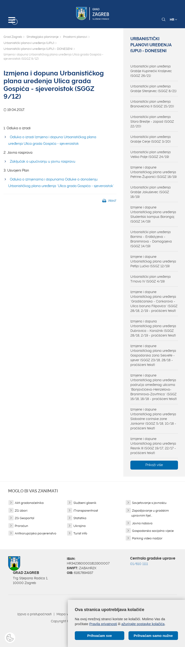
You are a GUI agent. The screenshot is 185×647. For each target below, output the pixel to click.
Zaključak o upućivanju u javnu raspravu (42, 161)
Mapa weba (66, 614)
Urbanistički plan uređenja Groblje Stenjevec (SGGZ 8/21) (153, 88)
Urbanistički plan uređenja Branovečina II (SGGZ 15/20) (152, 104)
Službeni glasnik (84, 503)
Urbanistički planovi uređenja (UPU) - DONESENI (38, 49)
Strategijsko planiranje (42, 37)
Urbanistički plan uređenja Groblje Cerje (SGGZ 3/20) (150, 139)
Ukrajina (79, 526)
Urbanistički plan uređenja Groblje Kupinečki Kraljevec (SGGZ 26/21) (151, 71)
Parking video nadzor (147, 538)
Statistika (79, 518)
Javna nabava (142, 523)
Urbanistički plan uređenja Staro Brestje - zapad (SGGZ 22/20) (152, 121)
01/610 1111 (139, 564)
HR (173, 19)
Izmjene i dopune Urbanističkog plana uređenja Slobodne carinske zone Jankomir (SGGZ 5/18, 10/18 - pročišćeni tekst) (153, 419)
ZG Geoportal (24, 518)
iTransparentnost (85, 510)
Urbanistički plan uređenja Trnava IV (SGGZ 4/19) (150, 279)
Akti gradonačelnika (29, 503)
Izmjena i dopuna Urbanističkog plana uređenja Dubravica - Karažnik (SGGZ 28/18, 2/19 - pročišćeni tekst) (153, 328)
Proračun (21, 526)
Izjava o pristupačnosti (34, 614)
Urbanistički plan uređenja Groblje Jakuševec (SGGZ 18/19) (150, 192)
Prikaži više (154, 465)
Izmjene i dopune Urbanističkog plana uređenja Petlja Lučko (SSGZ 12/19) (153, 261)
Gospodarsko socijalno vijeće (153, 531)
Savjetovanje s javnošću (149, 503)
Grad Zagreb (13, 37)
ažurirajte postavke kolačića (142, 624)
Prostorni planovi (75, 37)
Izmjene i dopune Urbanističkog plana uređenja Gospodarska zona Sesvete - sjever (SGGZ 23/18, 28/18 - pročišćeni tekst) (153, 355)
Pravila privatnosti (103, 624)
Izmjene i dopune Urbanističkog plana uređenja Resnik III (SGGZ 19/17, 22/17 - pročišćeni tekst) (153, 446)
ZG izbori (21, 510)
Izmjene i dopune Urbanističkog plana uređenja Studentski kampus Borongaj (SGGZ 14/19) (153, 214)
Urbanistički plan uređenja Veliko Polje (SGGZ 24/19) (150, 154)
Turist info (80, 533)
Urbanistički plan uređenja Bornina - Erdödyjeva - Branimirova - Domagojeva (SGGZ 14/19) (151, 239)
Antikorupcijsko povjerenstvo (35, 533)
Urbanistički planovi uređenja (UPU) (29, 43)
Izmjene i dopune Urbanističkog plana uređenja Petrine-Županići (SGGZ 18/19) (153, 172)
